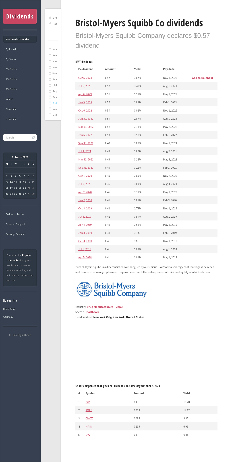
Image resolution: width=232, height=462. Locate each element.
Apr (55, 67)
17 (11, 187)
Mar (55, 61)
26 (19, 193)
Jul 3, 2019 (84, 216)
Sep (55, 97)
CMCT (89, 418)
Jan (55, 49)
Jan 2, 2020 (85, 200)
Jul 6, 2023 (84, 86)
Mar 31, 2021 (86, 159)
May (54, 73)
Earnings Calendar (15, 234)
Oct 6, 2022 (85, 110)
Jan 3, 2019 (85, 233)
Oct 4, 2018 (85, 241)
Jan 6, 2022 (85, 135)
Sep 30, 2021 (85, 143)
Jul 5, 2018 (84, 249)
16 (6, 187)
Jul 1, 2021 (84, 151)
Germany (8, 316)
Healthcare (92, 312)
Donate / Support (15, 224)
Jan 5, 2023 (85, 102)
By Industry (12, 49)
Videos (9, 99)
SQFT (89, 410)
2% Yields (11, 79)
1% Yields (11, 89)
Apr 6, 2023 (85, 94)
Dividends (20, 16)
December (12, 119)
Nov (55, 109)
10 (11, 182)
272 (55, 18)
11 (15, 182)
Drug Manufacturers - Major (105, 307)
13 (24, 182)
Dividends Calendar (17, 39)
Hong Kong (9, 309)
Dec (55, 115)
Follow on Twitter (15, 214)
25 (15, 193)
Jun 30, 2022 (85, 118)
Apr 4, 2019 (85, 224)
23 (55, 24)
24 (11, 193)
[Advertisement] (146, 352)
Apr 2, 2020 (85, 192)
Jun (55, 79)
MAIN (89, 426)
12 (19, 182)
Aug (55, 91)
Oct (55, 103)
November (12, 109)
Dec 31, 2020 (85, 167)
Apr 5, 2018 (85, 257)
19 (19, 187)
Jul (55, 85)
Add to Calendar (202, 78)
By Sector (11, 59)
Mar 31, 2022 (86, 127)
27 (24, 193)
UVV (88, 434)
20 (24, 187)
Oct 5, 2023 (85, 78)
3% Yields (11, 69)
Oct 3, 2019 (85, 208)
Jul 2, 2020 (84, 184)
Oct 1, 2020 (85, 176)
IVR (88, 402)
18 (15, 187)
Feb (55, 55)
